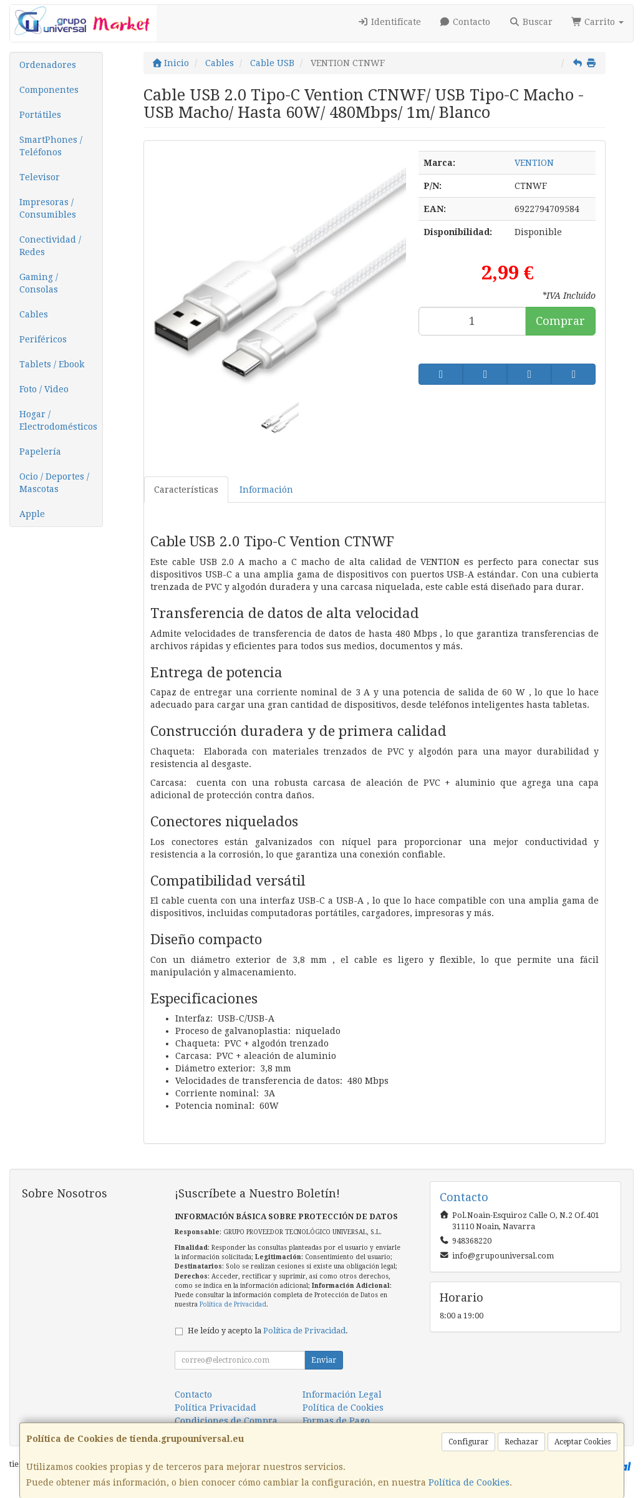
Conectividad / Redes (50, 245)
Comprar (560, 320)
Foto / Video (44, 389)
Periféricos (43, 339)
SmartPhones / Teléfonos (50, 146)
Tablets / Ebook (51, 364)
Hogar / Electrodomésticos (58, 420)
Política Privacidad (215, 1408)
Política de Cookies (469, 1482)
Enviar (323, 1360)
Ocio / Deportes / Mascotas (54, 482)
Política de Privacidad (233, 1304)
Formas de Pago (336, 1421)
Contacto (465, 22)
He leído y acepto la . (268, 1330)
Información (266, 490)
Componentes (49, 90)
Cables (33, 314)
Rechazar (521, 1442)
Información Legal (342, 1394)
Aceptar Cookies (582, 1442)
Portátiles (40, 115)
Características (186, 490)
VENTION (534, 163)
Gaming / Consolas (38, 283)
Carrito (597, 22)
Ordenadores (47, 65)
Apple (32, 514)
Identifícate (389, 22)
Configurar (468, 1442)
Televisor (39, 177)
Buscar (531, 22)
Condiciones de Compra (226, 1421)
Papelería (40, 452)
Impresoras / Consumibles (47, 208)
